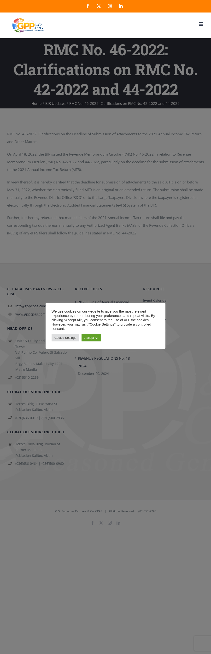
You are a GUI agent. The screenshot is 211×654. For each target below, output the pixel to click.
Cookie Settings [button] (65, 338)
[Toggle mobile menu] (201, 24)
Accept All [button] (91, 338)
